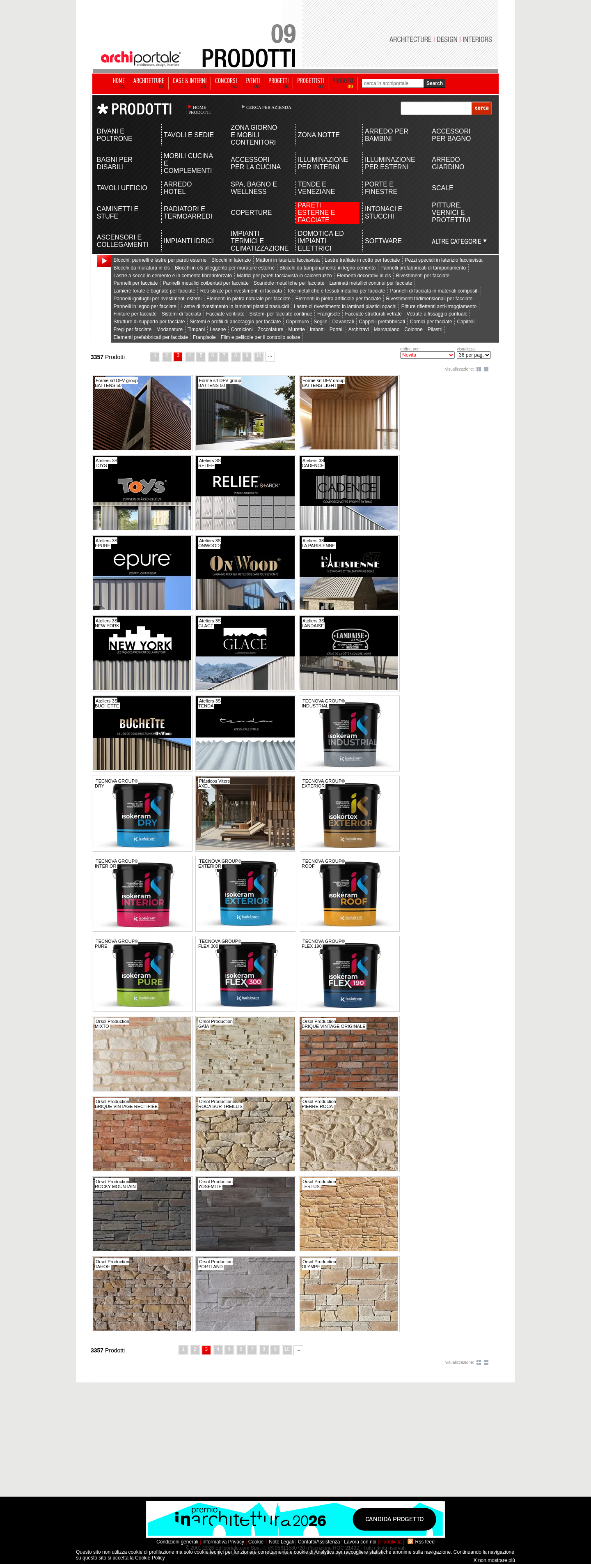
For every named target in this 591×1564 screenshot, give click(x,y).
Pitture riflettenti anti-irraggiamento (438, 306)
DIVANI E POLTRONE (115, 135)
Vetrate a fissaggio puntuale (437, 314)
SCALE (442, 187)
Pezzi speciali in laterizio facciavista (443, 260)
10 (258, 355)
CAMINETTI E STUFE (117, 212)
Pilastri (435, 329)
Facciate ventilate (225, 314)
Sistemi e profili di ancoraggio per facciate (235, 322)
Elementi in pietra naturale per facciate (248, 299)
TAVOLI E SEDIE (189, 134)
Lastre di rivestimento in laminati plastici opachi (345, 306)
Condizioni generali (177, 1542)
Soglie (320, 322)
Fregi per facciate (132, 329)
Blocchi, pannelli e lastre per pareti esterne (159, 260)
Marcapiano (387, 329)
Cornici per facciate (431, 322)
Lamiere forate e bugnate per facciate (154, 291)
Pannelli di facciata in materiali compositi (434, 291)
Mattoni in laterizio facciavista (288, 260)
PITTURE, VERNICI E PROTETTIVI (451, 212)
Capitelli (465, 322)
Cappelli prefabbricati (382, 322)
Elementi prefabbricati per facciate (150, 337)
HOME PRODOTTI (199, 110)
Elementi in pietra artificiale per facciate (338, 299)
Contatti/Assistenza (319, 1542)
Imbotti (317, 329)
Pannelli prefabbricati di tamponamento (423, 268)
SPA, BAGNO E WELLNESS (254, 188)
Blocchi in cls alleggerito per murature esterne (225, 268)
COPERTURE (251, 212)
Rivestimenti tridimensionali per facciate (429, 299)
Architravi (358, 329)
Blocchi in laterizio (231, 260)
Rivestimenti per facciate (422, 276)
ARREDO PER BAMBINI (386, 135)
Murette (296, 329)
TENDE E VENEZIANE (316, 188)
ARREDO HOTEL (178, 188)
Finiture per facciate (134, 314)
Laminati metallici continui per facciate (370, 283)
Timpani (196, 329)
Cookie (255, 1542)
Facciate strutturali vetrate (373, 314)
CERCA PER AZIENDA (268, 107)
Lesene (218, 329)
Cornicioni (241, 329)
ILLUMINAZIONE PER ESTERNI (390, 163)
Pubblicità (391, 1542)
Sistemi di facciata (182, 314)
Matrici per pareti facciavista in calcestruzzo (284, 276)
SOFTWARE (383, 240)
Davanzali (343, 322)
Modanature (169, 329)
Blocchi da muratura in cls (141, 268)
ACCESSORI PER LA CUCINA (256, 163)
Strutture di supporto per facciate (149, 322)
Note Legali (281, 1542)
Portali (337, 329)
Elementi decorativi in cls (364, 276)
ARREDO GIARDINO (448, 163)
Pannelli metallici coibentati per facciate (205, 283)
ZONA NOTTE (319, 134)
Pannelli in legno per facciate (144, 306)
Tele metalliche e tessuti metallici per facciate (336, 291)
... (270, 355)
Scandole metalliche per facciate (289, 283)
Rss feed (425, 1542)
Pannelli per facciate (135, 283)
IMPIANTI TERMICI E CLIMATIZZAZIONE (256, 241)
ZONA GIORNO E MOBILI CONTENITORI (254, 135)
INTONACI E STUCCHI (383, 212)
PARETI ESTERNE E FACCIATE (316, 212)
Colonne (413, 329)
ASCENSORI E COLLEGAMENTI (122, 241)
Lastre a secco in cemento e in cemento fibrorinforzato (172, 276)
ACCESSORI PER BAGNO (451, 135)
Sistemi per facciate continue (281, 314)
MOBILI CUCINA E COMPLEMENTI (188, 163)
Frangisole (328, 314)
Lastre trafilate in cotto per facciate (362, 260)
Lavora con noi (360, 1542)
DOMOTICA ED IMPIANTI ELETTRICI (321, 241)
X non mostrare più (494, 1560)
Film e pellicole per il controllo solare (260, 337)
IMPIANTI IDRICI (189, 240)
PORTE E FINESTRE (381, 188)
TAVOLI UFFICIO (122, 187)
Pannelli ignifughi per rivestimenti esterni (157, 299)
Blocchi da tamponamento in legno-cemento (327, 268)
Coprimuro (297, 322)
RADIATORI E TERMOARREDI (188, 212)
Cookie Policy (150, 1558)
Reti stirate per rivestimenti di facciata (241, 291)
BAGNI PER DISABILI (115, 163)
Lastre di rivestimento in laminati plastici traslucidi (235, 306)
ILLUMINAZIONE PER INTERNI (323, 163)
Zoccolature (271, 329)
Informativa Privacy (223, 1542)
